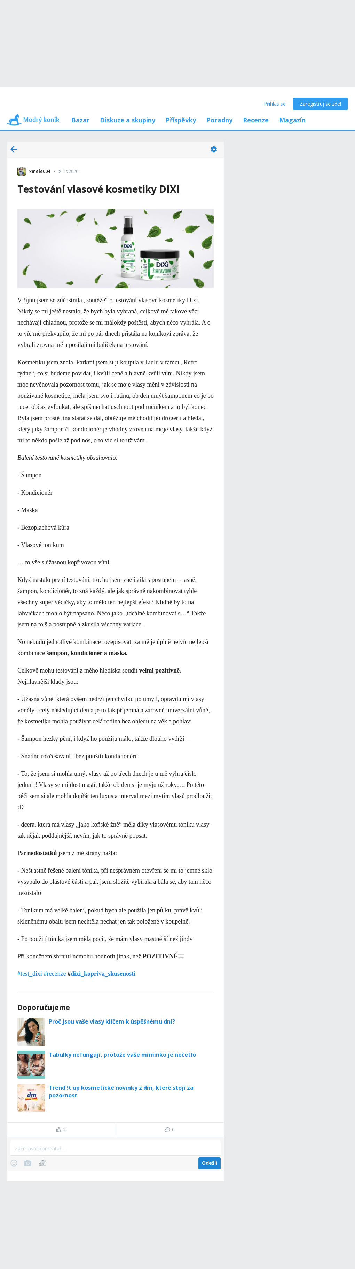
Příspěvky (181, 120)
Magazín (292, 120)
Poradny (219, 120)
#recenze (55, 973)
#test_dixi (29, 973)
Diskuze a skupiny (127, 120)
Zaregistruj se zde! (320, 103)
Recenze (256, 120)
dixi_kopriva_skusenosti (103, 973)
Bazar (80, 120)
